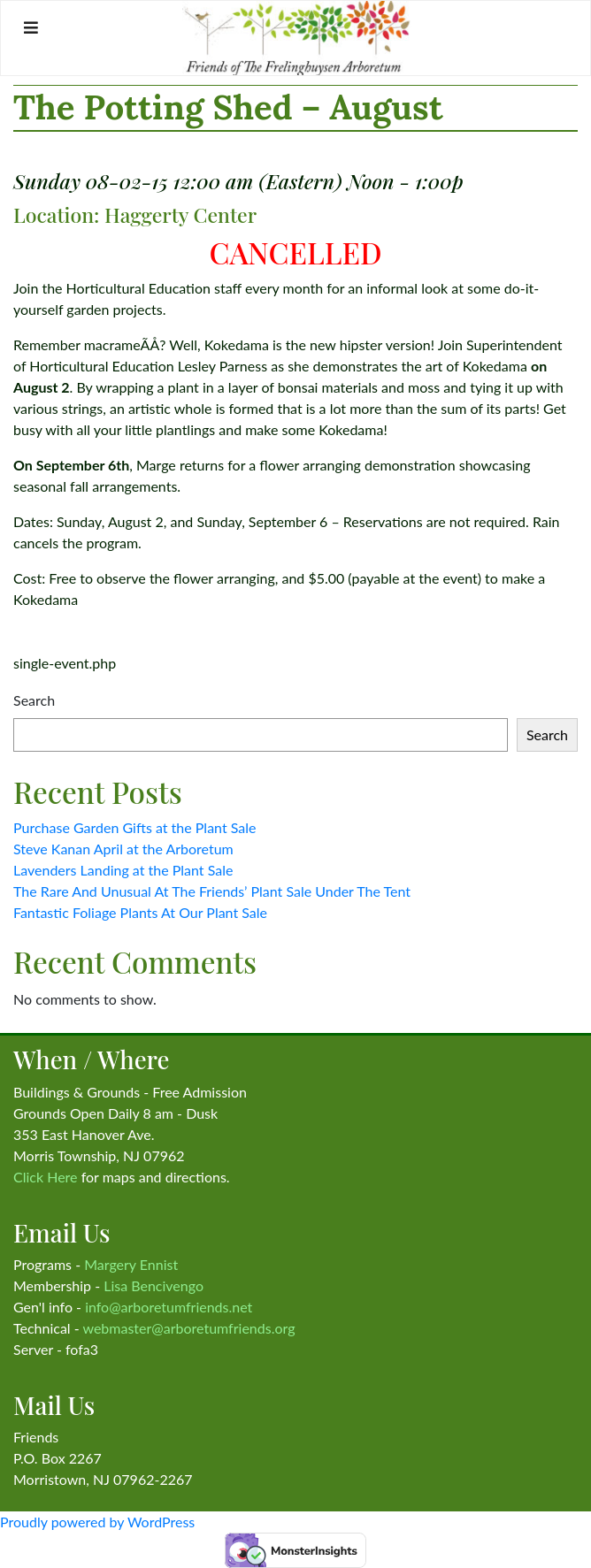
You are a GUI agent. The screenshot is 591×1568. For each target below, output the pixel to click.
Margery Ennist (131, 1264)
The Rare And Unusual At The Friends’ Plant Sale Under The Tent (212, 891)
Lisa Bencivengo (153, 1285)
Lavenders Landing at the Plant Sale (123, 869)
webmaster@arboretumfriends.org (188, 1327)
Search (34, 700)
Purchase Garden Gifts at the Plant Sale (135, 827)
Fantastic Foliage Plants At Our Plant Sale (140, 912)
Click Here (45, 1176)
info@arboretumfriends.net (168, 1306)
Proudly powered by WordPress (97, 1521)
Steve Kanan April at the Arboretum (123, 848)
